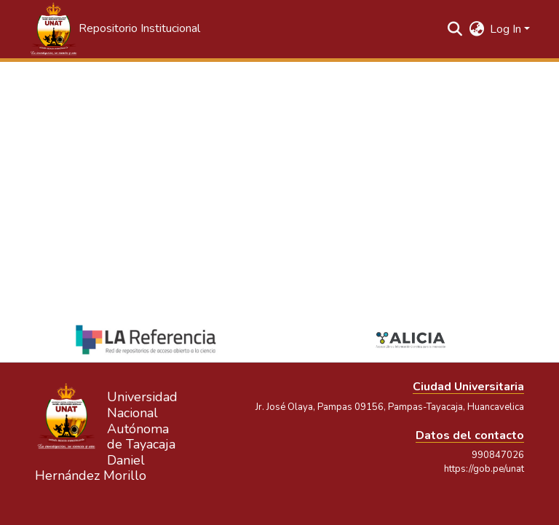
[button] (114, 29)
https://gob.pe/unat (484, 468)
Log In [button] (507, 29)
